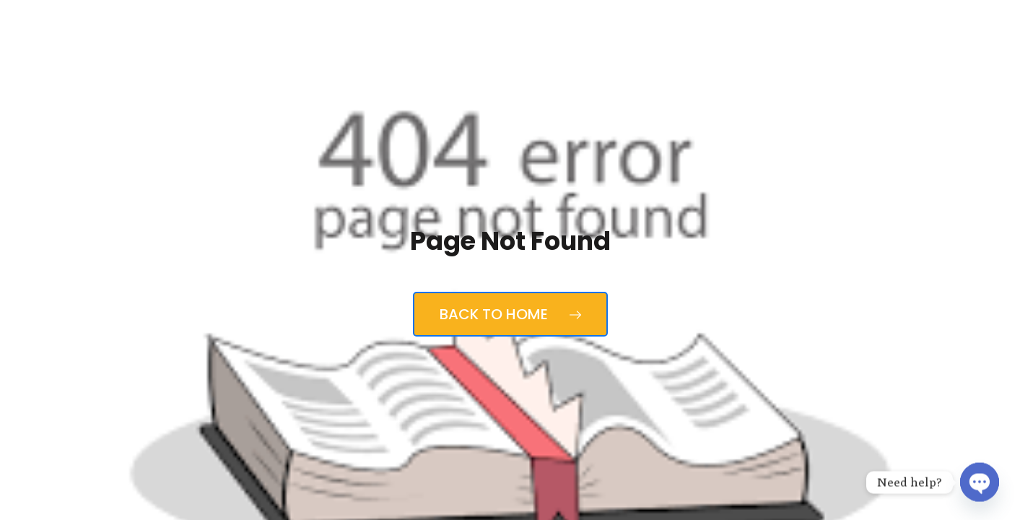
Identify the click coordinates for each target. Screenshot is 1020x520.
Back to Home (510, 314)
